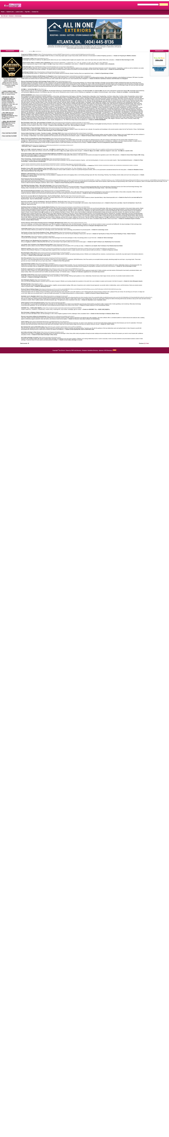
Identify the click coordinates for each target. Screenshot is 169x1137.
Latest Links (19, 11)
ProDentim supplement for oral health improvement (34, 269)
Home (2, 11)
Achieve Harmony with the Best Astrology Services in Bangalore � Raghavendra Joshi (44, 222)
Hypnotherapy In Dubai (27, 72)
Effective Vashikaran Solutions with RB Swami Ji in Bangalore (37, 76)
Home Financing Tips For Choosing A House (32, 178)
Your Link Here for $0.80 (9, 133)
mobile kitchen (25, 145)
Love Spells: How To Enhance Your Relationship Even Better (37, 244)
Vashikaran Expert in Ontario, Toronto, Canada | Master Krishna (37, 207)
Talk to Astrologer (26, 236)
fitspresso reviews (26, 248)
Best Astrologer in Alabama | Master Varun (32, 312)
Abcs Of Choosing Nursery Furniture (30, 190)
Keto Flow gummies (26, 258)
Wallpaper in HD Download (28, 173)
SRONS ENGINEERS (26, 95)
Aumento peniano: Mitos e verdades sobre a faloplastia (35, 62)
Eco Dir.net (4, 16)
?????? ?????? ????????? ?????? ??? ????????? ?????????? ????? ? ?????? (43, 164)
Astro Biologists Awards (27, 279)
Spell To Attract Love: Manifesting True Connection (34, 240)
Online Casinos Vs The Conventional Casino (32, 302)
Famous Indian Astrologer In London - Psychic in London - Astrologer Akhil (41, 133)
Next (148, 343)
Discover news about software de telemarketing (33, 316)
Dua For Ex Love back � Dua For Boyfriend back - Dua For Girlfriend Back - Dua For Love (44, 196)
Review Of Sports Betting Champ (29, 289)
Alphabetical (38, 51)
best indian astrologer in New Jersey (30, 332)
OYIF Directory (108, 350)
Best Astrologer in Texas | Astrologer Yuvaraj (33, 128)
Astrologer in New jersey (27, 274)
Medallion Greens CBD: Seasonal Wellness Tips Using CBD (36, 168)
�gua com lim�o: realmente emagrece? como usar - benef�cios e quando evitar (42, 149)
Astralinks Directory (93, 350)
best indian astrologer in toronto (29, 337)
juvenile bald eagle (26, 66)
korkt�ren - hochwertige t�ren (29, 89)
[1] (144, 343)
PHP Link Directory (76, 350)
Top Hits (27, 11)
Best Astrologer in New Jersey (29, 252)
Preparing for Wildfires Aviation (29, 54)
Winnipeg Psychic (26, 284)
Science (11, 16)
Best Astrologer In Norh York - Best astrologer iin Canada (36, 122)
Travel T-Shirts (25, 321)
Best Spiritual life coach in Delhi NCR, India (32, 326)
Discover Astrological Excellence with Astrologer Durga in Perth (38, 81)
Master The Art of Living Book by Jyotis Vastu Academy (35, 138)
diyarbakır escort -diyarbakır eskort (30, 296)
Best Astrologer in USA (27, 58)
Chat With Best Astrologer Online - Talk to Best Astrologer (36, 185)
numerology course (26, 228)
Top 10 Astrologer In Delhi (28, 263)
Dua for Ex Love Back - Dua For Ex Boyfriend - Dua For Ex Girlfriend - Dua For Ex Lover (44, 201)
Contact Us (35, 11)
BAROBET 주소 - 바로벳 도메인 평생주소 (31, 308)
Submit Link (10, 11)
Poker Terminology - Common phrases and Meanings (35, 158)
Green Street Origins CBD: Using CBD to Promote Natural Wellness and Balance (42, 153)
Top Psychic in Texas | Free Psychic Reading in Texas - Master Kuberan (39, 232)
